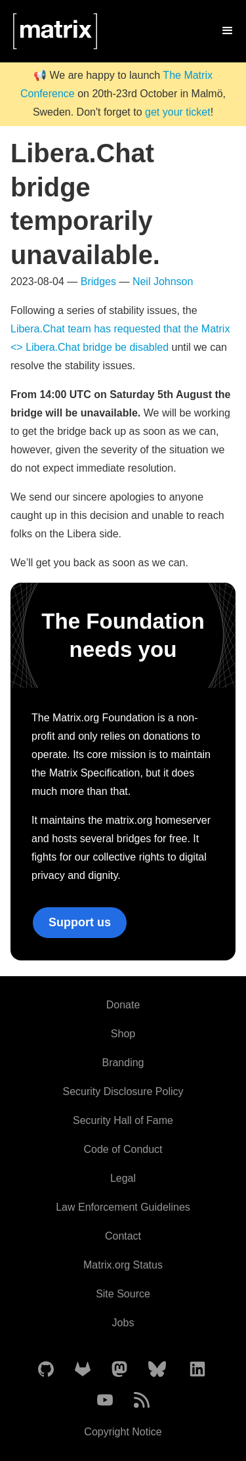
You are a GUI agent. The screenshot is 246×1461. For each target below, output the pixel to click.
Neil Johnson (163, 281)
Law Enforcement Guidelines (123, 1207)
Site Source (123, 1293)
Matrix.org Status (123, 1264)
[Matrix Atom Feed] (142, 1401)
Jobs (123, 1322)
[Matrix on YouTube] (105, 1401)
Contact (123, 1236)
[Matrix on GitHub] (46, 1370)
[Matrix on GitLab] (83, 1370)
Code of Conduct (122, 1149)
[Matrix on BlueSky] (157, 1370)
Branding (123, 1062)
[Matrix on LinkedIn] (197, 1370)
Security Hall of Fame (123, 1120)
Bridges (98, 281)
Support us (80, 922)
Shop (123, 1033)
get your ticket (178, 112)
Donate (123, 1004)
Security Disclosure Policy (122, 1091)
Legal (123, 1178)
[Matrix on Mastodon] (119, 1370)
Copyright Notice (122, 1431)
